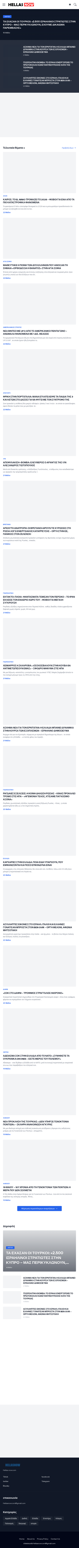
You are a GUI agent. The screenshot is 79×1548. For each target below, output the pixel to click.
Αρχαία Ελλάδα (11, 1518)
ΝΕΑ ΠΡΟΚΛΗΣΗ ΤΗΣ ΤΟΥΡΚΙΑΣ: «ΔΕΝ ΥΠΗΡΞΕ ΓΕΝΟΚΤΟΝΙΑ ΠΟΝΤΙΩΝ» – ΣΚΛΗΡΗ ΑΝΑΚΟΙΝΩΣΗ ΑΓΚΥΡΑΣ (36, 1123)
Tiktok (5, 1477)
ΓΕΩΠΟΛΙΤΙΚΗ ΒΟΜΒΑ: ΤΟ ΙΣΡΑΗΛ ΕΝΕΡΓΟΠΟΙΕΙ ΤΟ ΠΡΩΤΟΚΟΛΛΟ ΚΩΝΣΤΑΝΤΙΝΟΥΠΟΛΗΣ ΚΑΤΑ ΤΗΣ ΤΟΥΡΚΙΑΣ (48, 65)
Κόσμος (59, 1518)
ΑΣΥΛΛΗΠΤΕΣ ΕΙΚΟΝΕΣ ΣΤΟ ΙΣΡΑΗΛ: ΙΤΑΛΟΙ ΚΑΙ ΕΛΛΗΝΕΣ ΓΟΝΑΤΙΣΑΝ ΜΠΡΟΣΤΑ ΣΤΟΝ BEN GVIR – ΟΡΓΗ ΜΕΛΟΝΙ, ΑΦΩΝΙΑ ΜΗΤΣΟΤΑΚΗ (47, 80)
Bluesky (6, 1486)
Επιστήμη (47, 1518)
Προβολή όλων (67, 148)
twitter (5, 1481)
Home (21, 1539)
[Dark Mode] (70, 4)
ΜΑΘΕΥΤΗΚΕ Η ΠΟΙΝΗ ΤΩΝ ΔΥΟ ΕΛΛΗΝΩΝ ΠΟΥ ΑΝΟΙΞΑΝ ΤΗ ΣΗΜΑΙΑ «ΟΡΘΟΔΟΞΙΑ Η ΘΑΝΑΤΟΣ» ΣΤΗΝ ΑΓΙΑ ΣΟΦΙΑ (35, 267)
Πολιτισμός (9, 1523)
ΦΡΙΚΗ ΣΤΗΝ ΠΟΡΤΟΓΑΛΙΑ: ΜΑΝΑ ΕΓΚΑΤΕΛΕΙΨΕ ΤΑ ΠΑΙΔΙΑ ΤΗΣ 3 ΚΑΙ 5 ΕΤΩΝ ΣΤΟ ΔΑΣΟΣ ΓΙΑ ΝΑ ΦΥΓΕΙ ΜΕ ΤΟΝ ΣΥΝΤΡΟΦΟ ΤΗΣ (38, 398)
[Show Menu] (4, 4)
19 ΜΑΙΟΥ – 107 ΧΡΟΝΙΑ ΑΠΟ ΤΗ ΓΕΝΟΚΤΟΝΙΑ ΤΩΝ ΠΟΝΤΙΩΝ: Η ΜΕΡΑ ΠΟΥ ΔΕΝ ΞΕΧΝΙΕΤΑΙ (37, 1189)
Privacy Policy (42, 1539)
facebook (46, 1477)
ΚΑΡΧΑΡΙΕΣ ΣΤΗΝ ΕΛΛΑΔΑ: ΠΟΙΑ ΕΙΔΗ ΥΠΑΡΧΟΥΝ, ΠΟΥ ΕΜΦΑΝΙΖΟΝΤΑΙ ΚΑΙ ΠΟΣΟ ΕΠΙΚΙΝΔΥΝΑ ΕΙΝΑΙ (33, 864)
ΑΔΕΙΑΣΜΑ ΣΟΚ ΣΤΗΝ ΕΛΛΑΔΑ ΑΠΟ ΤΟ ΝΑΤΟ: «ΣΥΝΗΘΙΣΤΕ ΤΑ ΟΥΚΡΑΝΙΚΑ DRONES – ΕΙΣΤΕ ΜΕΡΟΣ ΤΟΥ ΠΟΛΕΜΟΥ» (36, 1057)
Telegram (46, 1481)
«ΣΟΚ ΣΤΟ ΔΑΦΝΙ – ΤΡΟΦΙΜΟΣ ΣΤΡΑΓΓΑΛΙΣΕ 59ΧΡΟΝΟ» (33, 993)
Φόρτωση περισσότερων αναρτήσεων (38, 1208)
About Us (31, 1539)
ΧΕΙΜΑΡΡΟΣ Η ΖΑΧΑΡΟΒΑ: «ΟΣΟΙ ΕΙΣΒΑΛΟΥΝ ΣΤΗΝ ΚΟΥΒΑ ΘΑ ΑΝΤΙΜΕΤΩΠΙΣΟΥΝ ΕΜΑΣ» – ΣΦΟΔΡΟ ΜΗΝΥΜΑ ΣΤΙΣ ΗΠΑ (37, 667)
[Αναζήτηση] (75, 4)
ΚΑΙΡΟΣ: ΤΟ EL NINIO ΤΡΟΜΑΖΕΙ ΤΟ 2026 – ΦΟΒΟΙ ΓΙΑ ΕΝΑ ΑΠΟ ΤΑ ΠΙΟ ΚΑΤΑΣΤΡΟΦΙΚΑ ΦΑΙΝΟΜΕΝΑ (38, 201)
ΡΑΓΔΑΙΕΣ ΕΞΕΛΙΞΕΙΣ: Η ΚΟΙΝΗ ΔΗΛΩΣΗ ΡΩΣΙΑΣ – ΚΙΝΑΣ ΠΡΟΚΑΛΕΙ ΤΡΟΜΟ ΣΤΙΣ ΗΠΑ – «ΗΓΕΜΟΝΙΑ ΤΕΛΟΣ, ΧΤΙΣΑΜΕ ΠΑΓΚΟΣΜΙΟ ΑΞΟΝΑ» (39, 796)
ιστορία (33, 1523)
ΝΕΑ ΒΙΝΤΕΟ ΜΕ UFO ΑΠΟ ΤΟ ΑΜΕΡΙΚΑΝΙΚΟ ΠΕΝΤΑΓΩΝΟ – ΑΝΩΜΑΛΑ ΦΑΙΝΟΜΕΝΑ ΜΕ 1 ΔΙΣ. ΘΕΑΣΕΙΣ (35, 332)
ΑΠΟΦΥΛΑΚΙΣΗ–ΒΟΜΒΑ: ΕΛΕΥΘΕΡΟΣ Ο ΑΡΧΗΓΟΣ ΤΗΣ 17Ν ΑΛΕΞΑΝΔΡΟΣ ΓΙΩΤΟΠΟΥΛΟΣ (34, 464)
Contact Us (55, 1539)
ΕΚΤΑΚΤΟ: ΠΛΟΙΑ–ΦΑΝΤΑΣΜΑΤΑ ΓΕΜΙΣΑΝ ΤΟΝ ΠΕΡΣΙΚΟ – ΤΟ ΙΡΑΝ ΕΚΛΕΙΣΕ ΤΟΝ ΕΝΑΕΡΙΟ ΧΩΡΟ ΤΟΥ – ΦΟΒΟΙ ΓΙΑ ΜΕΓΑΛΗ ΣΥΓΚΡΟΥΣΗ (39, 599)
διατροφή (22, 1523)
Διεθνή (24, 1518)
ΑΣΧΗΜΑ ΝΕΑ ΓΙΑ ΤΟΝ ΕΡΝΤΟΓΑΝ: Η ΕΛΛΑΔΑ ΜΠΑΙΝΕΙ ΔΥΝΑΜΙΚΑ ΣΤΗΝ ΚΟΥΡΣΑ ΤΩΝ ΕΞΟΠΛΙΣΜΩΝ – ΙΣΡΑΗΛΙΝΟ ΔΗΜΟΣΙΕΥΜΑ (49, 49)
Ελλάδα (35, 1518)
